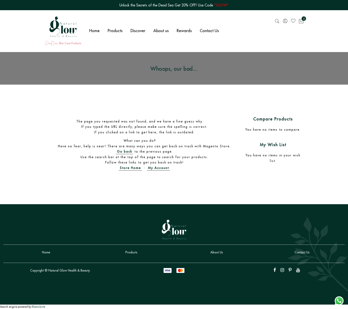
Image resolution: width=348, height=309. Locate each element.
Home (46, 252)
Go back (124, 152)
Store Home (130, 168)
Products (131, 252)
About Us (216, 252)
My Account (158, 168)
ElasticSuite (38, 306)
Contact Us (302, 252)
